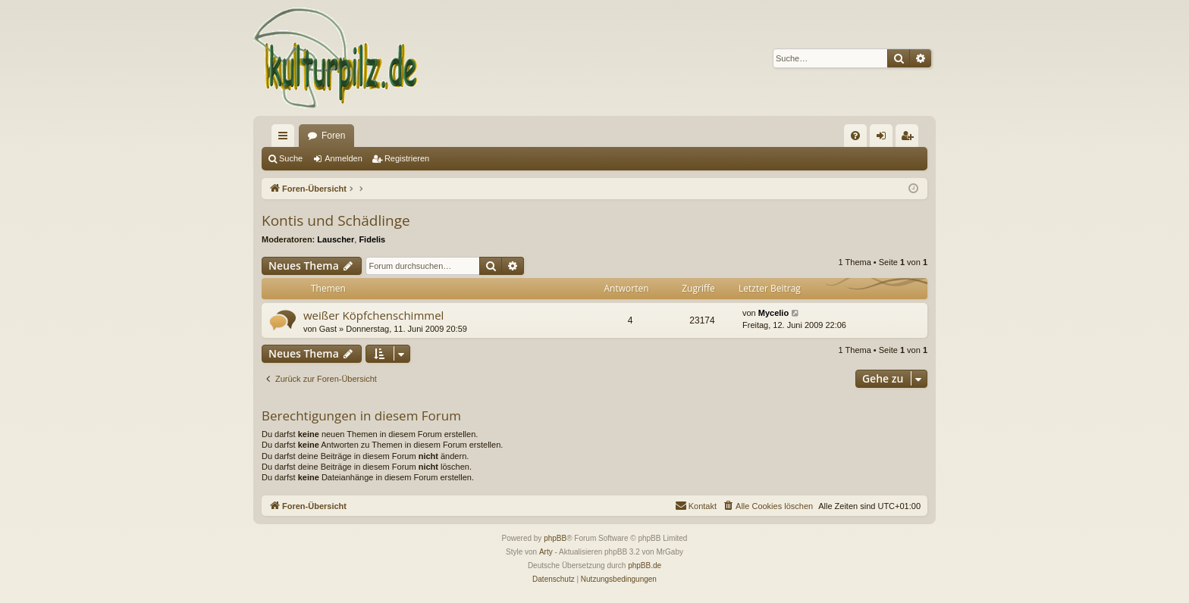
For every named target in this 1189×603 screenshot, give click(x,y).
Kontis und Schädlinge (336, 220)
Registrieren (406, 158)
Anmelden (343, 158)
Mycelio (773, 312)
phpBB (555, 538)
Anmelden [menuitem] (885, 138)
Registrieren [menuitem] (910, 138)
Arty (546, 552)
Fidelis (372, 239)
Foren (333, 135)
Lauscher (335, 239)
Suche (291, 158)
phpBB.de (644, 565)
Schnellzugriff (286, 138)
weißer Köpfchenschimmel (373, 315)
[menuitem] (855, 135)
